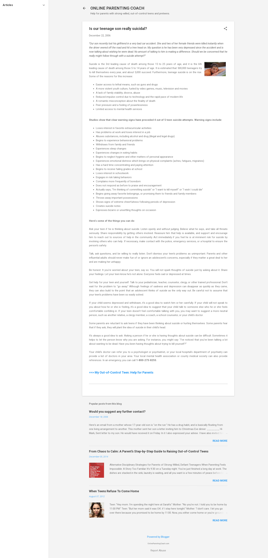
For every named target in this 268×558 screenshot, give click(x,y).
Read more (220, 440)
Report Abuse (158, 550)
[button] (225, 28)
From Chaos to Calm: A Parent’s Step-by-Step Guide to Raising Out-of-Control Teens (148, 451)
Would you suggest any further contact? (117, 411)
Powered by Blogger (158, 536)
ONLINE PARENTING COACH (117, 8)
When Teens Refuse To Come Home (114, 491)
